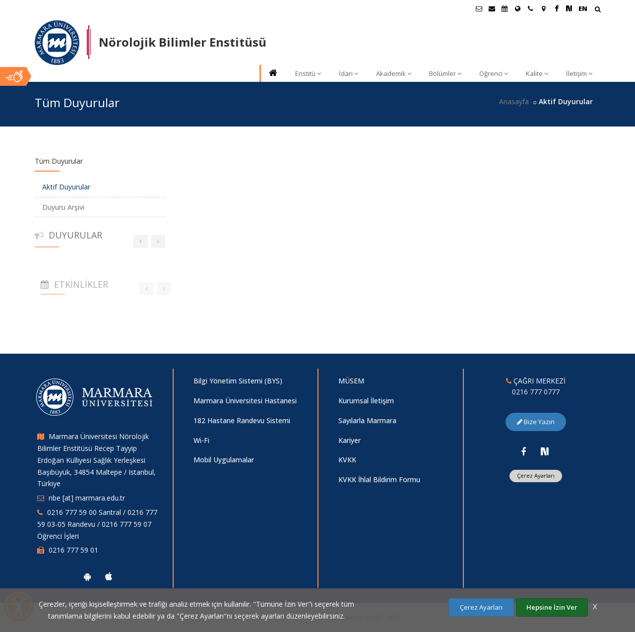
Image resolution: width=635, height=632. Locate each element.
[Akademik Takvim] (504, 8)
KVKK (347, 459)
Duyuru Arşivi (63, 207)
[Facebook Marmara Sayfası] (556, 8)
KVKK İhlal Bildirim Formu (379, 479)
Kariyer (349, 440)
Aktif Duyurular (66, 186)
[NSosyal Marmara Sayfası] (569, 8)
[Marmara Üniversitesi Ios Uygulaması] (109, 576)
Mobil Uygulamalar (223, 459)
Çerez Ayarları (536, 475)
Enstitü (308, 73)
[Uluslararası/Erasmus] (517, 8)
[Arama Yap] (597, 10)
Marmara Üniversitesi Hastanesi (245, 400)
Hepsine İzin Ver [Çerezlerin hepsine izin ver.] (551, 607)
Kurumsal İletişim (366, 400)
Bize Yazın (536, 421)
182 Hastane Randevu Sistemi (241, 420)
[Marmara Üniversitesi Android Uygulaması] (87, 576)
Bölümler (445, 73)
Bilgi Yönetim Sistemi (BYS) (237, 380)
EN (582, 8)
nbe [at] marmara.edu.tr (87, 498)
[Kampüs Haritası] (543, 8)
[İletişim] (530, 8)
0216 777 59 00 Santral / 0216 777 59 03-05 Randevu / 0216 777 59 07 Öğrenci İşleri (97, 524)
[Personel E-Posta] (492, 8)
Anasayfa (514, 101)
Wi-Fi (201, 440)
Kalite (537, 73)
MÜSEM (351, 380)
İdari (348, 73)
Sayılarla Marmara (367, 420)
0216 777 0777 (536, 391)
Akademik (393, 73)
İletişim (579, 73)
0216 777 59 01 (73, 550)
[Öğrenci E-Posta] (479, 8)
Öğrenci (493, 73)
